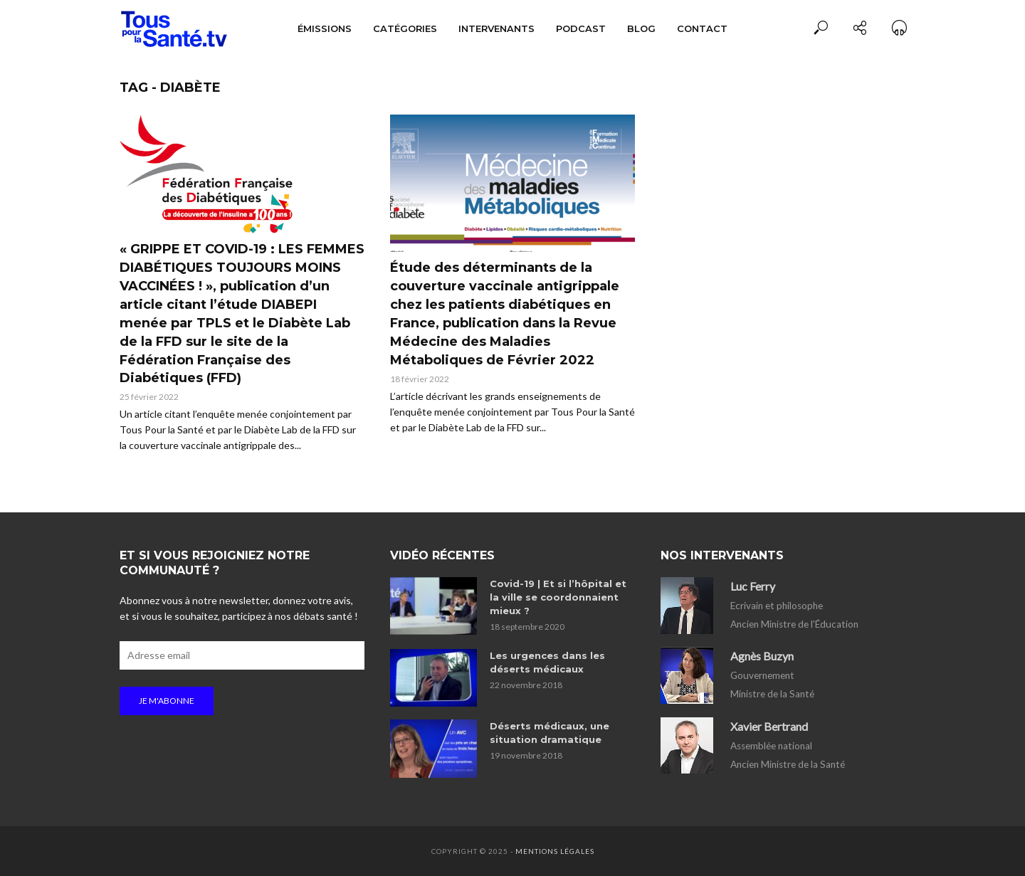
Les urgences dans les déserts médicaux (547, 662)
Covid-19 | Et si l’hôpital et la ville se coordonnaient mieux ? (558, 597)
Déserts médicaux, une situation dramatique (549, 732)
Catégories (405, 28)
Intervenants (496, 28)
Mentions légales (554, 851)
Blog (641, 28)
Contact (702, 28)
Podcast (581, 28)
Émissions (325, 28)
